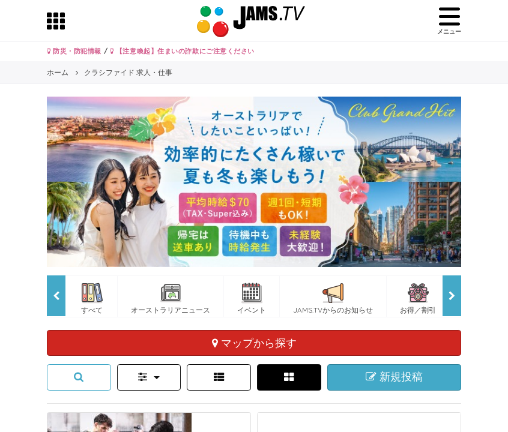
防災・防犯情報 (74, 51)
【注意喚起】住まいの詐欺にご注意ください (182, 51)
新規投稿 (394, 377)
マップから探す (254, 342)
